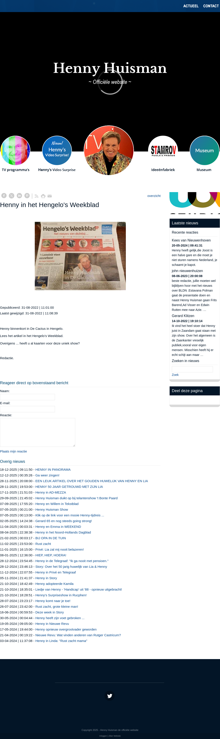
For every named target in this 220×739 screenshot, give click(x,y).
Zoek (175, 375)
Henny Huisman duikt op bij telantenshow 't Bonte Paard (76, 498)
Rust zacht (43, 544)
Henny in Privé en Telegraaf (55, 572)
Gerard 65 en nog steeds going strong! (63, 521)
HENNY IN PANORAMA (53, 469)
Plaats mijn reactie (13, 451)
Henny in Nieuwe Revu (52, 623)
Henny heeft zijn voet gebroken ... (59, 618)
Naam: (5, 391)
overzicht (154, 196)
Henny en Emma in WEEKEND (58, 526)
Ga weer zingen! (47, 475)
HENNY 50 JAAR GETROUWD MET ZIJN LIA (69, 486)
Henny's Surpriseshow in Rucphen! (61, 595)
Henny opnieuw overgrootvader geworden (66, 629)
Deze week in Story (49, 612)
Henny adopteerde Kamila (54, 584)
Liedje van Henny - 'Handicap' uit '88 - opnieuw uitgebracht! (78, 589)
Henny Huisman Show (52, 509)
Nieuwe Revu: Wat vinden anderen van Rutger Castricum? (78, 635)
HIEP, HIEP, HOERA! (50, 555)
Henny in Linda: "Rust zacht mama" (61, 641)
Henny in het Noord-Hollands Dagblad (63, 532)
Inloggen (103, 736)
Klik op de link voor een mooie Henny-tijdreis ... (69, 515)
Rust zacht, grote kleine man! (56, 606)
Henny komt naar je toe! (52, 601)
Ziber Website (114, 736)
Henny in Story (46, 578)
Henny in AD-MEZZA (50, 492)
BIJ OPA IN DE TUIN (50, 538)
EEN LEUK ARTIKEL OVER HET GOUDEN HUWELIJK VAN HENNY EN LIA (91, 481)
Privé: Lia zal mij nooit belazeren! (59, 549)
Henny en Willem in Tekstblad (57, 504)
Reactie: (6, 415)
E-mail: (5, 403)
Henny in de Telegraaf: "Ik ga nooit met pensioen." (71, 561)
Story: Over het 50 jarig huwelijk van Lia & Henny (71, 566)
